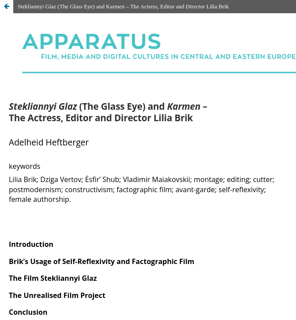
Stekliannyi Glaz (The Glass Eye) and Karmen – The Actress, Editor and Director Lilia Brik (123, 6)
